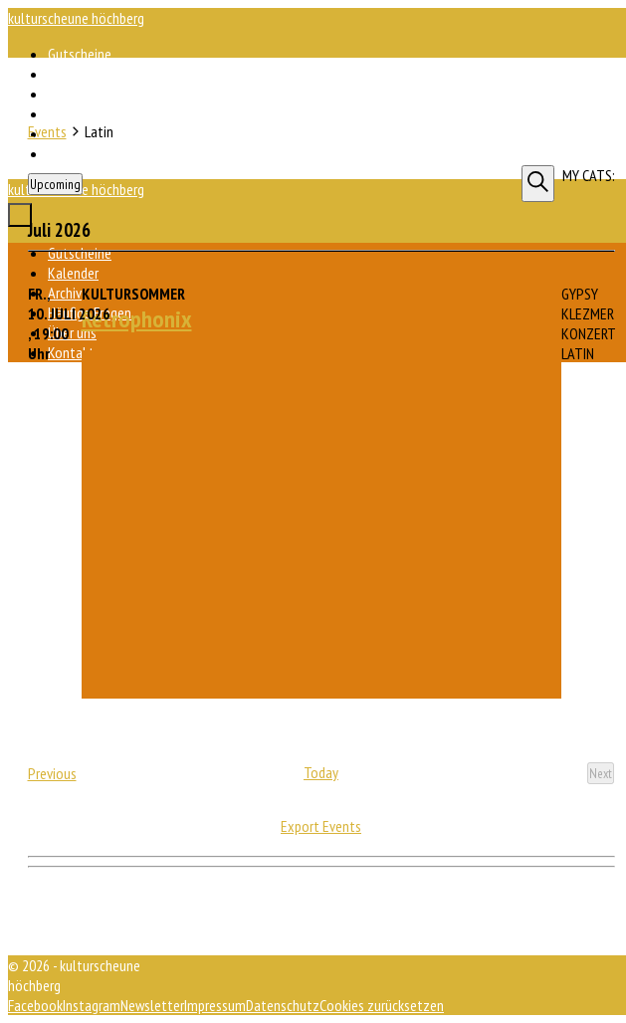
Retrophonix (137, 319)
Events (47, 131)
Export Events (321, 826)
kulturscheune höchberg (76, 18)
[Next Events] (600, 773)
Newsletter (152, 1005)
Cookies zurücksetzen (381, 1005)
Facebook (35, 1005)
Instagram (91, 1005)
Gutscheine (79, 54)
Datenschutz (282, 1005)
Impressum (215, 1005)
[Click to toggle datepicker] (55, 184)
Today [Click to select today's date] (321, 772)
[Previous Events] (52, 773)
